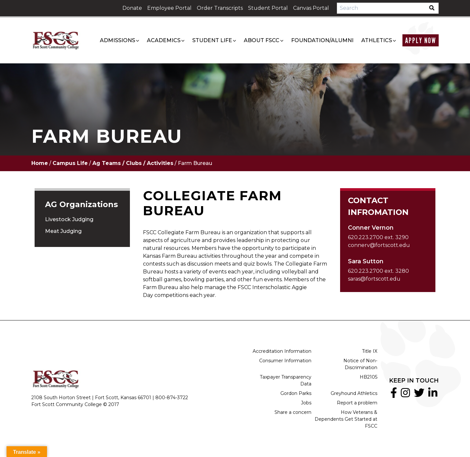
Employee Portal (169, 8)
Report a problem (357, 403)
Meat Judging (63, 231)
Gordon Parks (295, 393)
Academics (163, 40)
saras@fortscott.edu (374, 279)
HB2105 (368, 377)
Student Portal (268, 8)
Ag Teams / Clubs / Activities (132, 163)
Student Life (212, 40)
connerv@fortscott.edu (379, 245)
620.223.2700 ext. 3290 (378, 237)
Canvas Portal (311, 8)
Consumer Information (285, 361)
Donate (132, 8)
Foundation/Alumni (322, 40)
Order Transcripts (220, 8)
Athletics (376, 40)
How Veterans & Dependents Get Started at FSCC (346, 419)
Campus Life (70, 163)
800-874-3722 (171, 397)
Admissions (117, 40)
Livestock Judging (69, 219)
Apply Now (420, 40)
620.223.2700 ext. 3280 (378, 271)
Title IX (369, 351)
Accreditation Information (282, 351)
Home (39, 163)
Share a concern (292, 412)
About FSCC (261, 40)
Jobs (306, 403)
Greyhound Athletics (354, 393)
